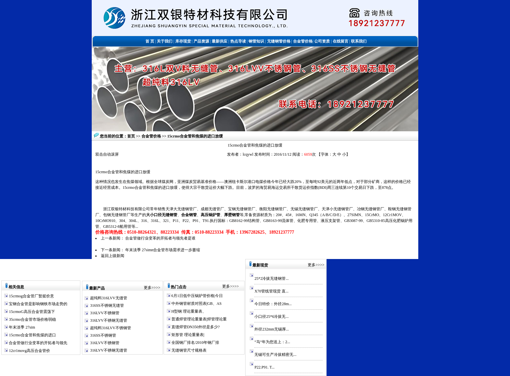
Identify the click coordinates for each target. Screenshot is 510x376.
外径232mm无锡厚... (271, 329)
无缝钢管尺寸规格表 (188, 350)
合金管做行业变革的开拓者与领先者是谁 (160, 238)
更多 (148, 287)
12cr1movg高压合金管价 (29, 350)
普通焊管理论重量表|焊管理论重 (198, 319)
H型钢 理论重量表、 (188, 311)
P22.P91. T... (264, 367)
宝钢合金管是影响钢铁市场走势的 (37, 304)
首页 (131, 136)
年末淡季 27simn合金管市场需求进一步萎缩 (162, 250)
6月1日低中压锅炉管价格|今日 (196, 295)
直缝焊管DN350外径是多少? (195, 327)
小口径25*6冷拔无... (271, 316)
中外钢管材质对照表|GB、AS (195, 303)
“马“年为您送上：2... (272, 342)
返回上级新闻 (112, 255)
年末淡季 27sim (21, 327)
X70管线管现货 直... (271, 291)
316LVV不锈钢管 (104, 313)
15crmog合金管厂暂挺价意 (31, 296)
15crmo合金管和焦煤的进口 (32, 335)
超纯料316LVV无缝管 (108, 298)
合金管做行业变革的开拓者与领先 (37, 343)
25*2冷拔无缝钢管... (271, 278)
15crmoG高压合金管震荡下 (31, 311)
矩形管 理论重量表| (187, 334)
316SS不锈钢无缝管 (107, 305)
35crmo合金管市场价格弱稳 (32, 319)
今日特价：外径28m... (272, 304)
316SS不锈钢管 (103, 335)
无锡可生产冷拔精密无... (275, 354)
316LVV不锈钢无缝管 (108, 320)
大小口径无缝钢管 (161, 215)
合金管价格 (151, 136)
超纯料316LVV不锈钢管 (110, 328)
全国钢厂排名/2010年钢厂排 (194, 342)
